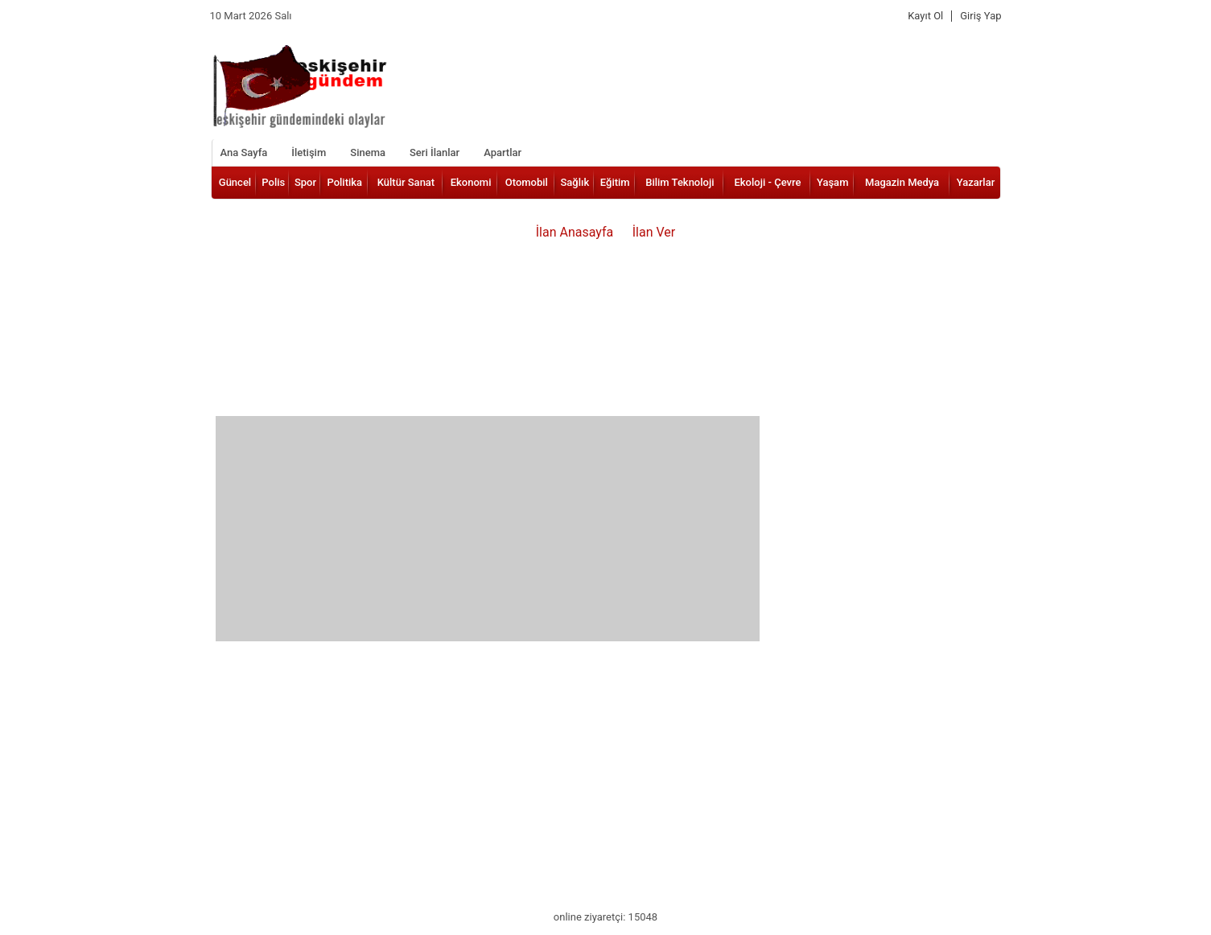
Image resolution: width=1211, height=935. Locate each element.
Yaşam (833, 182)
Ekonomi (471, 182)
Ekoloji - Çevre (768, 182)
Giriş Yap (980, 16)
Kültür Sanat (406, 182)
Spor (305, 182)
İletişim (308, 152)
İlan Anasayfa (575, 232)
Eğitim (615, 182)
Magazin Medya (902, 182)
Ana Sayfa (244, 152)
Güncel (235, 182)
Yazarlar (976, 182)
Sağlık (574, 182)
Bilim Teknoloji (679, 182)
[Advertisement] (488, 528)
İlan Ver (654, 232)
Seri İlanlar (434, 152)
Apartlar (502, 152)
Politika (344, 182)
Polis (273, 182)
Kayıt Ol (925, 16)
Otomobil (526, 182)
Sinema (367, 152)
